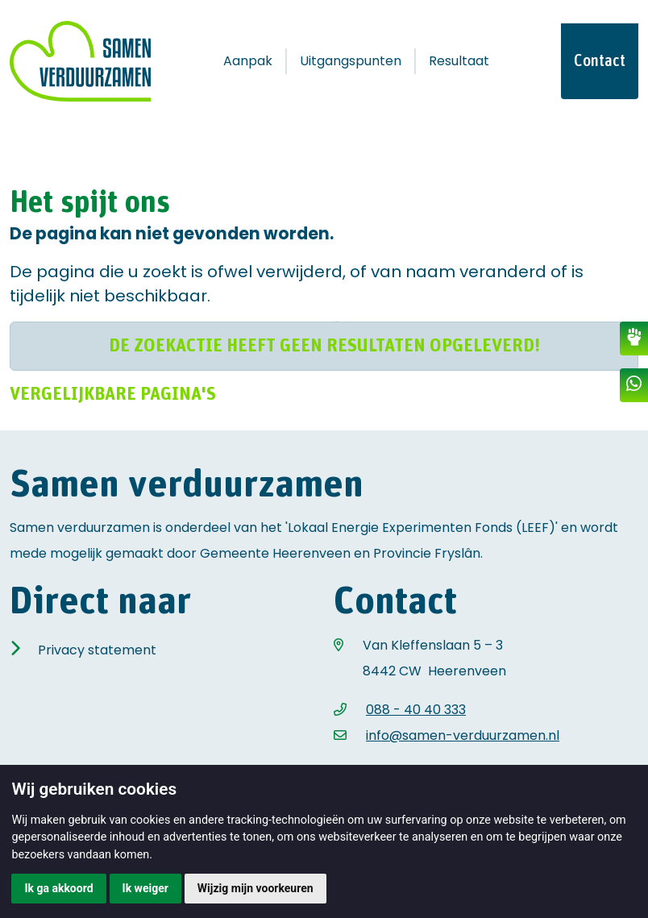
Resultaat (459, 61)
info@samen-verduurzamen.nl (462, 735)
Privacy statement (97, 650)
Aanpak (247, 61)
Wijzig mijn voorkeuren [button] (255, 888)
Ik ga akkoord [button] (58, 888)
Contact (599, 61)
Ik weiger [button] (145, 888)
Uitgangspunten (350, 61)
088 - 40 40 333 (416, 709)
